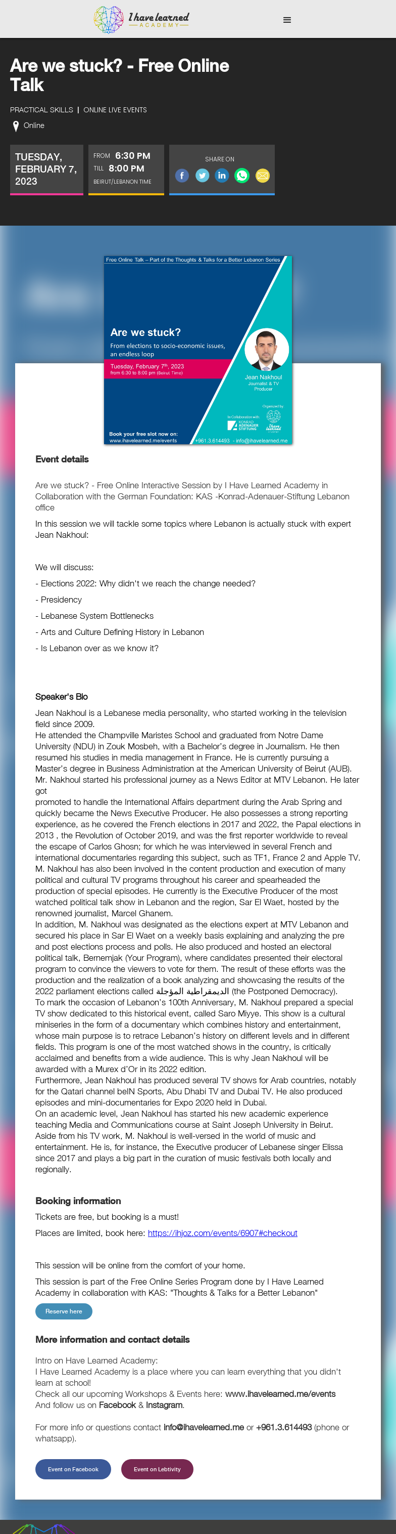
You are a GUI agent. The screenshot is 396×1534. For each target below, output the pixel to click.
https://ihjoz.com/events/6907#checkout (223, 1233)
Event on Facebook (73, 1469)
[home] (141, 20)
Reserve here (63, 1311)
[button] (287, 20)
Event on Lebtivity (157, 1469)
